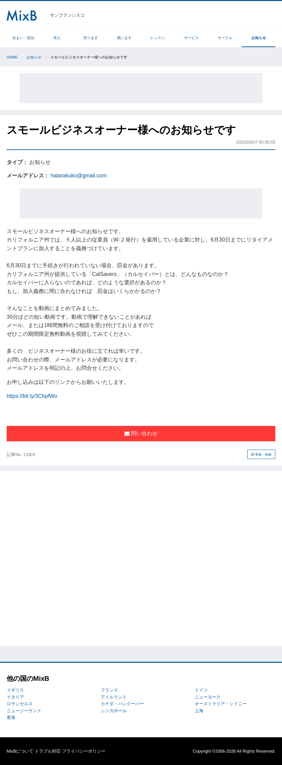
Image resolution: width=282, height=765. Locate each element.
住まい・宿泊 (23, 38)
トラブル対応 (48, 751)
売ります (90, 38)
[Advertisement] (141, 88)
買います (124, 38)
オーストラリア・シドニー (221, 703)
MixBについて (20, 751)
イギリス (15, 690)
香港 (11, 717)
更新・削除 (261, 454)
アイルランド (114, 697)
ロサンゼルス (20, 703)
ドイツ (201, 690)
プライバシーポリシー (83, 751)
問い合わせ (141, 433)
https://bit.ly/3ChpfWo (32, 396)
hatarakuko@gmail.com (79, 175)
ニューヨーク (208, 697)
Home (12, 57)
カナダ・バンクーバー (122, 703)
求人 (57, 38)
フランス (109, 690)
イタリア (15, 697)
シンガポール (114, 710)
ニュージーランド (24, 710)
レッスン (157, 38)
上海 (199, 710)
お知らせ (258, 38)
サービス (191, 38)
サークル (225, 38)
